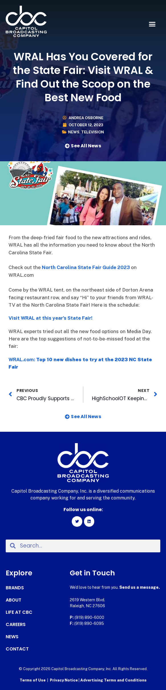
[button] (152, 24)
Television (92, 132)
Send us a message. (139, 587)
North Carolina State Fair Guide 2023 (86, 267)
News (73, 132)
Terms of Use (33, 680)
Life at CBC (19, 612)
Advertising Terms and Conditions (113, 680)
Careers (16, 624)
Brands (15, 588)
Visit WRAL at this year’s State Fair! (51, 318)
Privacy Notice (64, 680)
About (13, 600)
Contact (17, 649)
